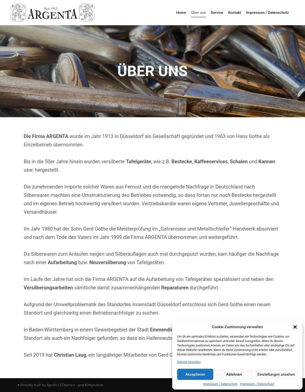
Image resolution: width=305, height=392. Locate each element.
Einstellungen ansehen (276, 374)
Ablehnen (234, 374)
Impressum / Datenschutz (220, 384)
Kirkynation (94, 385)
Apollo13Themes (61, 385)
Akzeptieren (195, 374)
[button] (295, 326)
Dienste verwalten (189, 362)
